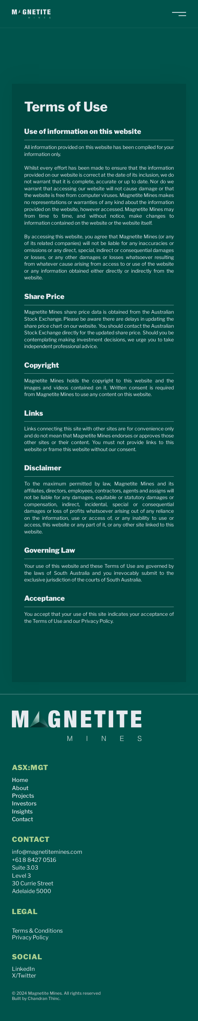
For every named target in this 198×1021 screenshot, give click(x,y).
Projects (23, 795)
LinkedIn (23, 969)
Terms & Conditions (37, 930)
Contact (22, 819)
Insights (22, 811)
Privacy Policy (30, 937)
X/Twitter (24, 975)
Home (20, 780)
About (20, 788)
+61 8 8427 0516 (34, 860)
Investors (24, 803)
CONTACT (31, 839)
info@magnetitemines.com (47, 852)
